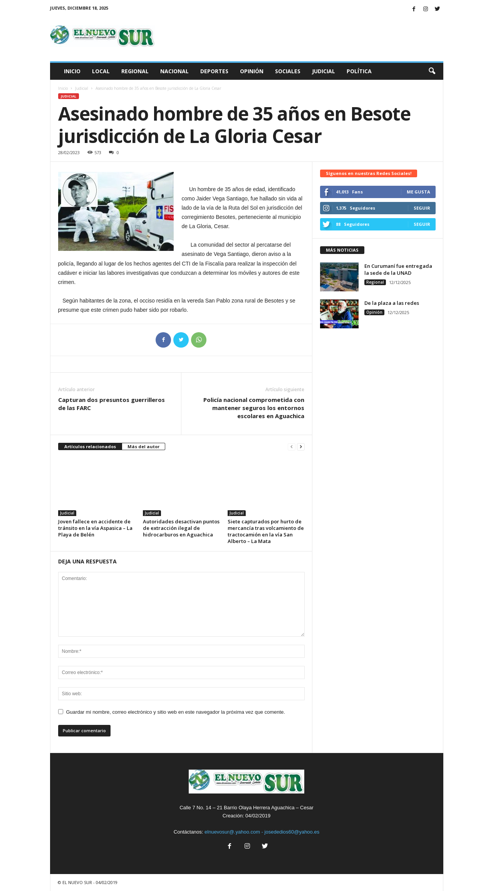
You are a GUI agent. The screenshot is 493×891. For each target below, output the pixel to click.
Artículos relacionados (90, 446)
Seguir (422, 208)
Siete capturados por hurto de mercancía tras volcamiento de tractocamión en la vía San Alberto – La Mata (266, 531)
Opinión (251, 71)
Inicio (72, 71)
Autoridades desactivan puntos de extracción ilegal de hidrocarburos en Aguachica (181, 528)
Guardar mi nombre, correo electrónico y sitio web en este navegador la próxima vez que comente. (175, 712)
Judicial (323, 71)
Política (359, 71)
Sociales (287, 71)
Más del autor (143, 446)
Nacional (174, 71)
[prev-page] (291, 447)
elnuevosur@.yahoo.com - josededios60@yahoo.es (262, 832)
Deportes (214, 71)
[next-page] (301, 447)
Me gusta (418, 192)
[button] (431, 71)
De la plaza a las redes (391, 302)
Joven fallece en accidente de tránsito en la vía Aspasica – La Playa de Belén (95, 528)
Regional (135, 71)
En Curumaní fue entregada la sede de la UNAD (398, 269)
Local (101, 71)
